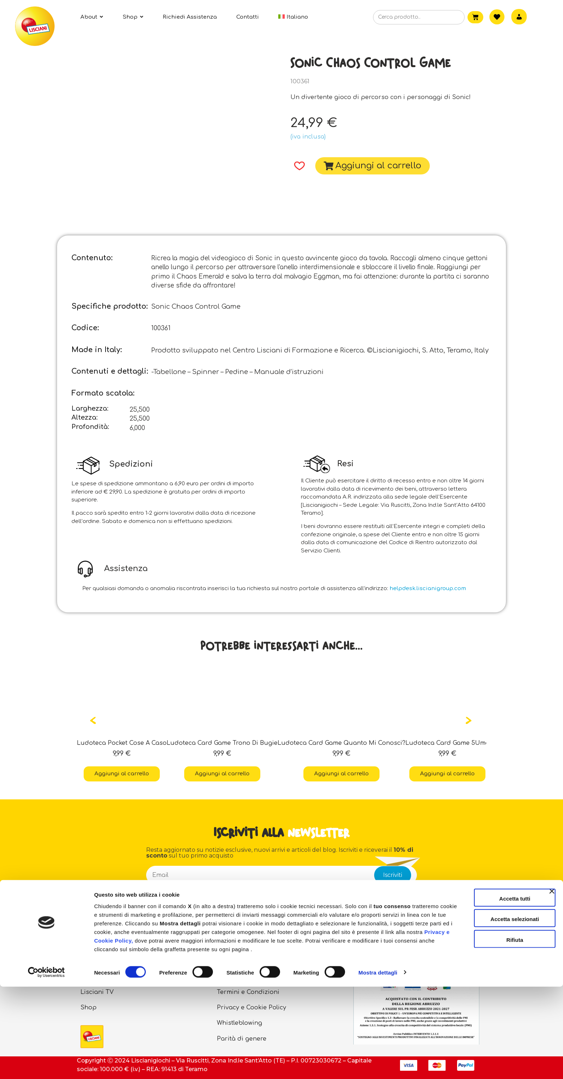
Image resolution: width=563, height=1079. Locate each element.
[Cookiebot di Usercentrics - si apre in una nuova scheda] (46, 1065)
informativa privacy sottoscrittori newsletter (303, 896)
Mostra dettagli (377, 1065)
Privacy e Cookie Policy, (274, 1024)
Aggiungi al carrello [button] (121, 774)
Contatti (229, 961)
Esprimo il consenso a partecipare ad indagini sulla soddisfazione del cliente (273, 916)
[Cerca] (448, 18)
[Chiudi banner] (551, 981)
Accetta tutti (485, 982)
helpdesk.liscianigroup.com (428, 588)
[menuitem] (293, 17)
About (89, 961)
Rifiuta (484, 1023)
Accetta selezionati (484, 1003)
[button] (297, 166)
